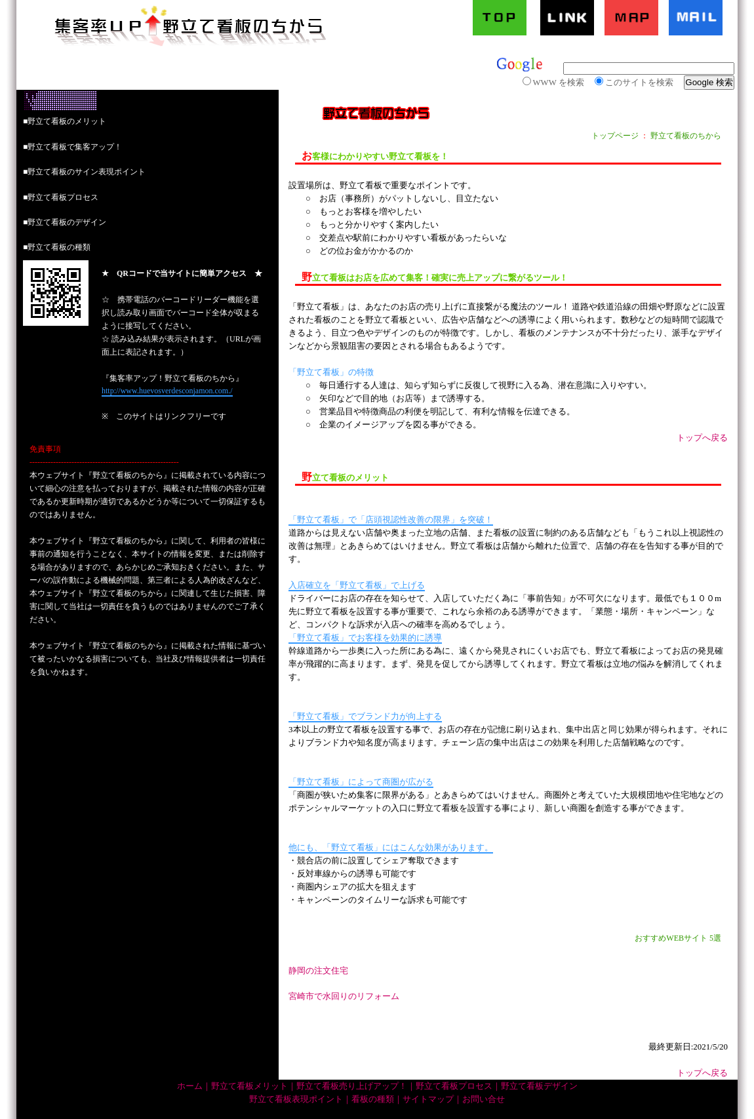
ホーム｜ (194, 1086)
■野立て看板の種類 (56, 247)
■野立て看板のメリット (64, 121)
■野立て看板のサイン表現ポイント (84, 171)
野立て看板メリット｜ (253, 1086)
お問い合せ (483, 1099)
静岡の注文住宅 (318, 970)
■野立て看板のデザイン (64, 222)
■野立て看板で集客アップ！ (72, 146)
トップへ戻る (702, 437)
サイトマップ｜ (432, 1099)
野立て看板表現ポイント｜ (300, 1099)
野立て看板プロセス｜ (458, 1086)
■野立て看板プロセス (60, 197)
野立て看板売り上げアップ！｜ (356, 1086)
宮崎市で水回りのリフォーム (343, 996)
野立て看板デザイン (539, 1086)
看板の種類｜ (377, 1099)
